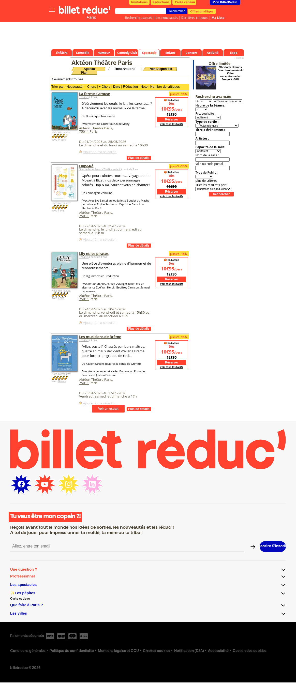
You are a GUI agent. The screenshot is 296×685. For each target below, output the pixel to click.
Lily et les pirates (94, 253)
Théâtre (83, 97)
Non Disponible (161, 69)
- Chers (90, 86)
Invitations (139, 2)
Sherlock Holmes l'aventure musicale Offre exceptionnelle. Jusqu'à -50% (231, 73)
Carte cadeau (185, 2)
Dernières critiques (194, 18)
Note (144, 86)
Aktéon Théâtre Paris (95, 128)
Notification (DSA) (189, 651)
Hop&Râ (86, 165)
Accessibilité (218, 651)
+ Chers (104, 86)
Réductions (161, 2)
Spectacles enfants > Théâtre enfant (100, 169)
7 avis (61, 210)
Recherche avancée (139, 18)
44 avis (62, 139)
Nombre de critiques (165, 86)
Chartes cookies (156, 651)
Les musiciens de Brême (100, 336)
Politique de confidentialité (72, 651)
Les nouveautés (167, 18)
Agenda (89, 69)
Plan (84, 72)
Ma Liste (218, 18)
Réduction (130, 86)
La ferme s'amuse (94, 93)
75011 (84, 131)
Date (116, 86)
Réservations (125, 69)
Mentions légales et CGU (118, 651)
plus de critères (206, 180)
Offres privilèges (201, 11)
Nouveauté (74, 86)
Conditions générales (28, 651)
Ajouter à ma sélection (99, 152)
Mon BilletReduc (225, 2)
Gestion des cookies (250, 651)
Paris (91, 17)
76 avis (62, 381)
